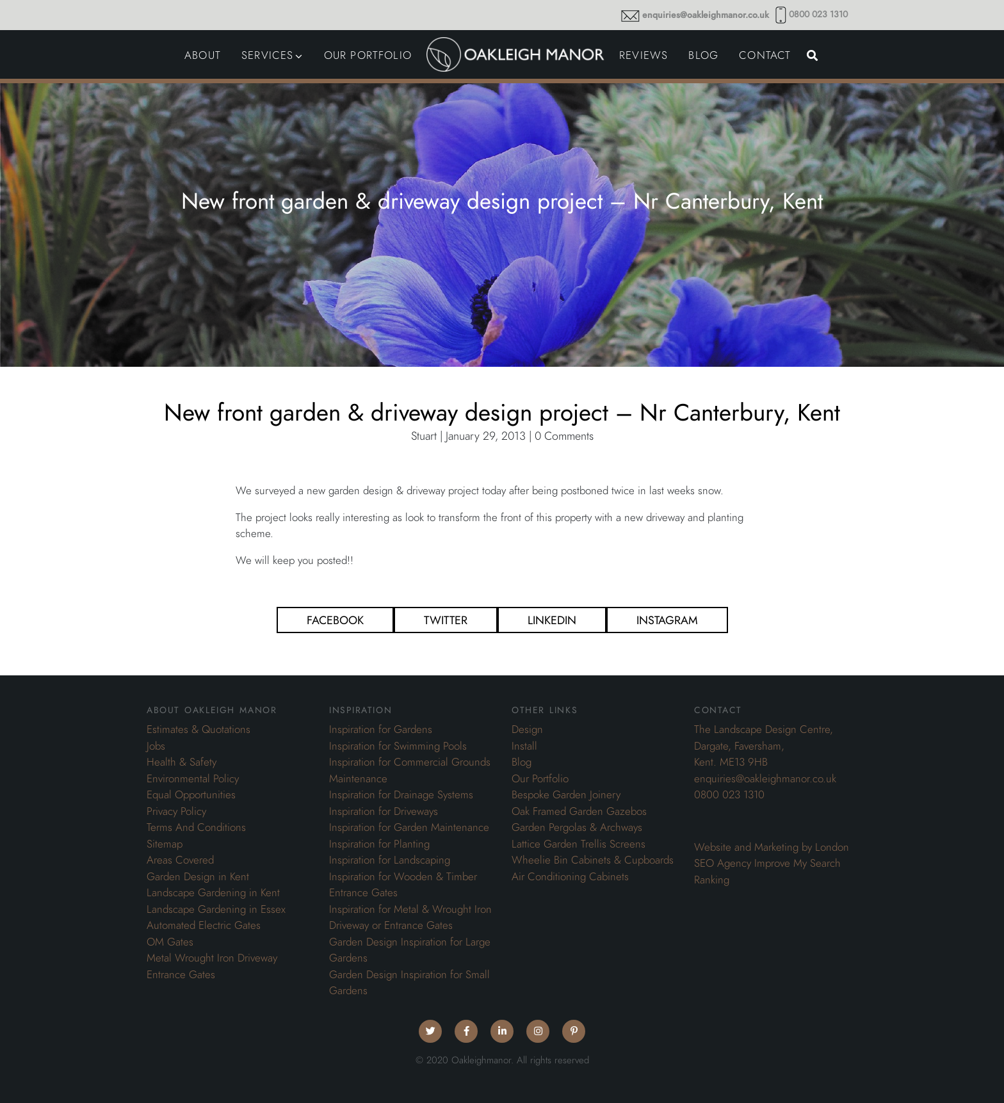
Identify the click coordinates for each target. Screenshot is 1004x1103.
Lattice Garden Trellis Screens (578, 843)
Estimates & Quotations (198, 729)
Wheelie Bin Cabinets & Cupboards (593, 859)
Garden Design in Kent (198, 876)
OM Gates (170, 941)
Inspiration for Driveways (383, 811)
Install (524, 745)
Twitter (445, 620)
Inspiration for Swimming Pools (398, 745)
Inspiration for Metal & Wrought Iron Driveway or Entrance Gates (410, 917)
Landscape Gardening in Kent (213, 892)
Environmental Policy (193, 778)
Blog (521, 761)
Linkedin (552, 620)
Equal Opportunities (191, 794)
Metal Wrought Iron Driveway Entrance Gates (212, 966)
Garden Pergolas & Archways (577, 827)
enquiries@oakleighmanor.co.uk (705, 15)
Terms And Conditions (196, 827)
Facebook (335, 620)
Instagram (667, 620)
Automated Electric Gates (204, 925)
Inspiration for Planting (379, 843)
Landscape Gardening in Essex (216, 909)
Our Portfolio (540, 778)
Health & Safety (181, 761)
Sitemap (164, 843)
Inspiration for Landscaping (389, 859)
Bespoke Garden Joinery (566, 794)
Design (527, 729)
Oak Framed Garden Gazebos (579, 811)
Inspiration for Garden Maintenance (409, 827)
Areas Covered (180, 859)
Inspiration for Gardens (380, 729)
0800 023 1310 (818, 14)
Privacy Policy (176, 811)
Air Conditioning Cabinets (570, 876)
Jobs (156, 745)
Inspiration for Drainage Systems (401, 794)
